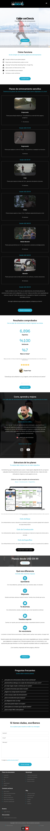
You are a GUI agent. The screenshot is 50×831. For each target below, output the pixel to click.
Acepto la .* (10, 760)
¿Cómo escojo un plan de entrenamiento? (15, 694)
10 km (25, 210)
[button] (46, 3)
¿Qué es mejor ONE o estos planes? (14, 709)
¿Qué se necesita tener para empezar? (14, 697)
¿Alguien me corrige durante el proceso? (15, 692)
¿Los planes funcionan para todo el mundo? (16, 689)
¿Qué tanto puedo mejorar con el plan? (14, 703)
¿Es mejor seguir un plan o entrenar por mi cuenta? (18, 686)
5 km (25, 178)
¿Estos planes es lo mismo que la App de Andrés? (17, 706)
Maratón (25, 273)
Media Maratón (25, 242)
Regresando (25, 146)
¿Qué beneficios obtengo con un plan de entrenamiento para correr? (22, 683)
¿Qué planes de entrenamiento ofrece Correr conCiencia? (20, 680)
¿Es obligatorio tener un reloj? (12, 700)
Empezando (25, 112)
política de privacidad (12, 760)
